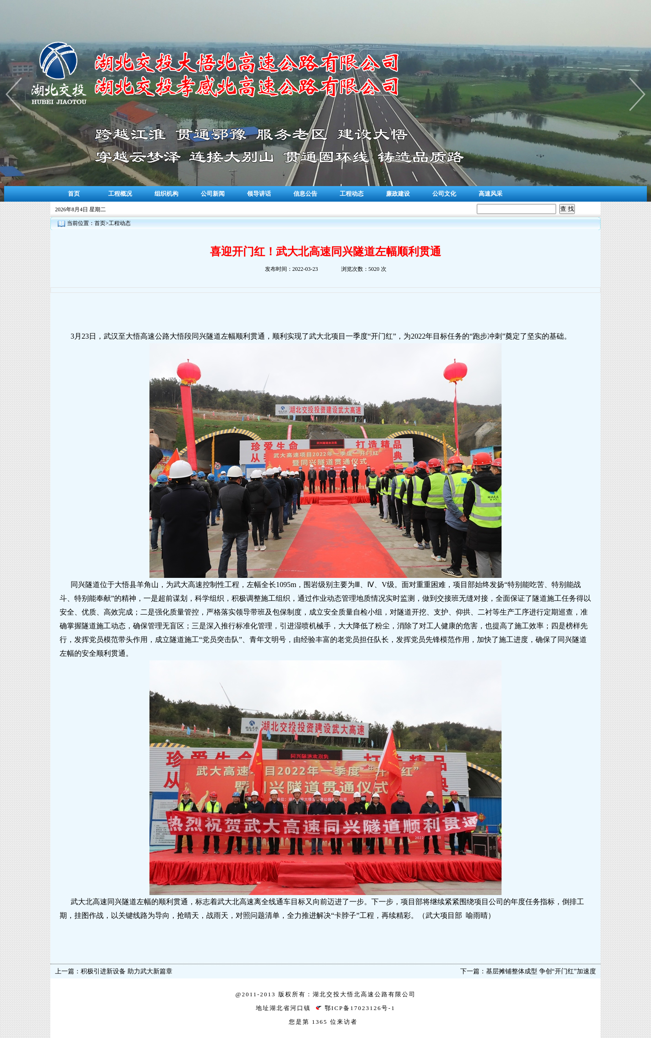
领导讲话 (259, 193)
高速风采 (490, 193)
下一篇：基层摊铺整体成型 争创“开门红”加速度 (528, 971)
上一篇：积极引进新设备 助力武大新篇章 (113, 971)
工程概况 (120, 193)
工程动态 (352, 193)
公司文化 (444, 193)
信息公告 (305, 193)
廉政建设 (398, 193)
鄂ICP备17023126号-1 (360, 1008)
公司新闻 (213, 193)
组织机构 (166, 193)
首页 (74, 193)
